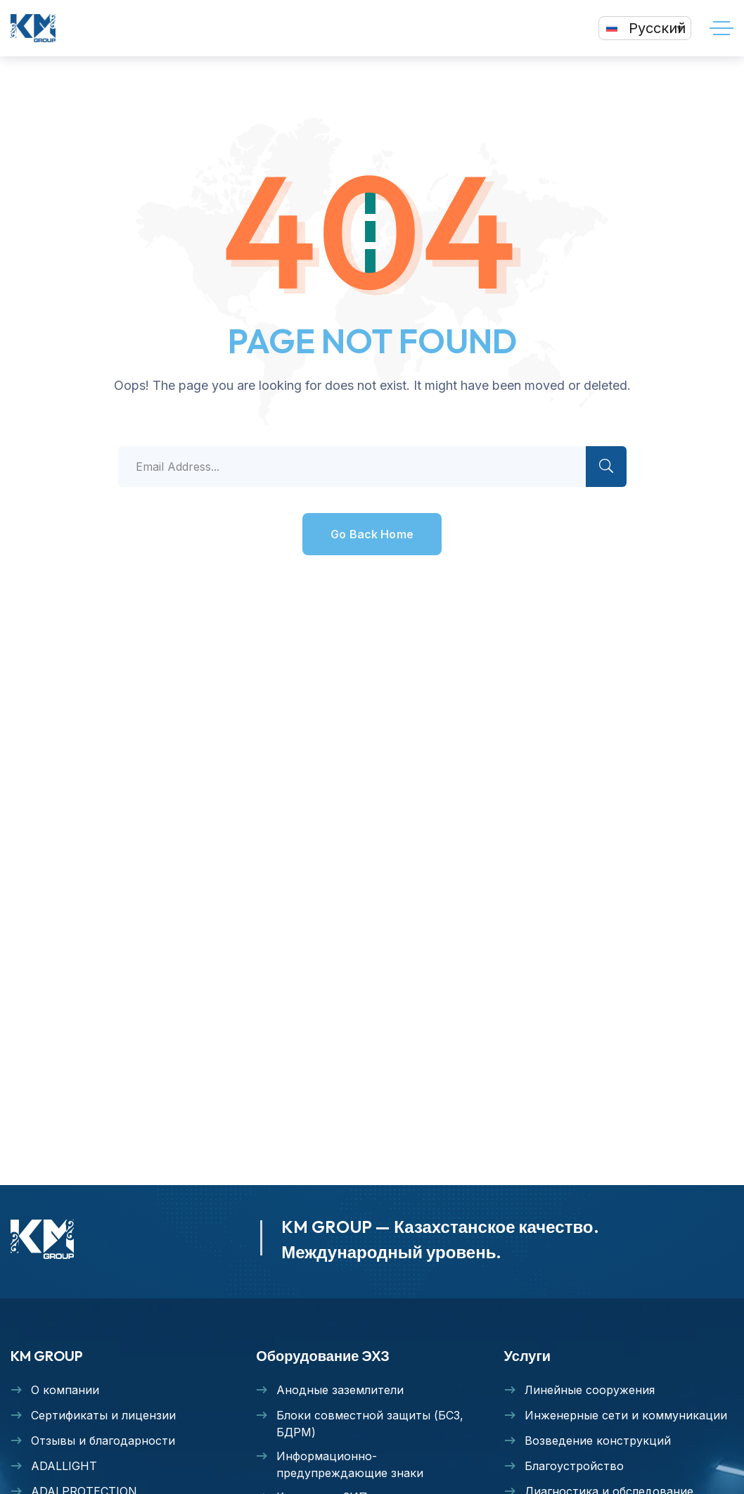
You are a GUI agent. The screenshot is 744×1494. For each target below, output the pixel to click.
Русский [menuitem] (657, 28)
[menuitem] (644, 28)
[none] (644, 28)
